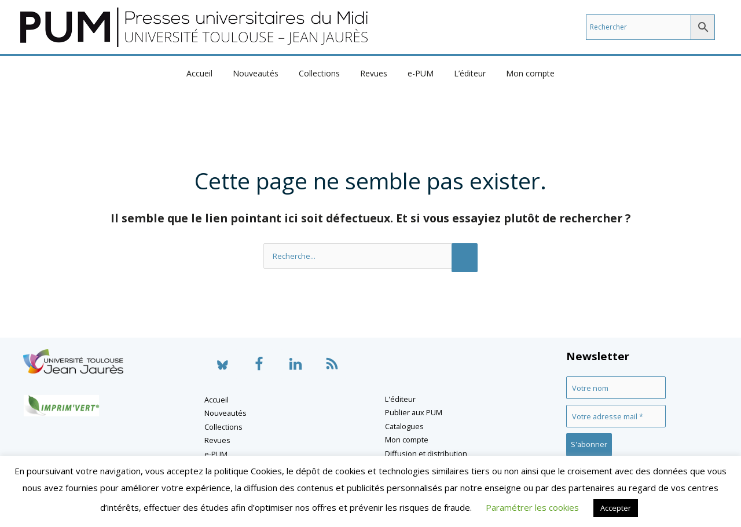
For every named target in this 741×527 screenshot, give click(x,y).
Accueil (212, 73)
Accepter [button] (615, 508)
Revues (373, 73)
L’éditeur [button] (462, 73)
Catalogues (404, 426)
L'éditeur (400, 399)
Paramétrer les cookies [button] (532, 507)
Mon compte (518, 73)
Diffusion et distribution (426, 453)
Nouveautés (264, 73)
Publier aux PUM (413, 412)
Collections (323, 73)
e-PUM (416, 73)
